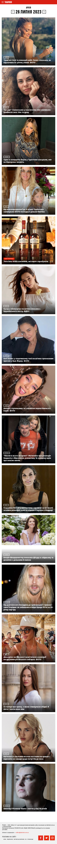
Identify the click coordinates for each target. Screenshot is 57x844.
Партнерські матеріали (19, 839)
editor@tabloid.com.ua (22, 832)
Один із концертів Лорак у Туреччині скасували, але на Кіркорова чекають (28, 160)
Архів (28, 7)
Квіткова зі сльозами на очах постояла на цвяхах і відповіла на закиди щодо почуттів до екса (27, 757)
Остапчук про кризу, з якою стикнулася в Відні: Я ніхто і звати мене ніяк (26, 708)
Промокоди (30, 839)
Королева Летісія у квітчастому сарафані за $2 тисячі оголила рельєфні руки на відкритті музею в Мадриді (28, 509)
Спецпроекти (10, 839)
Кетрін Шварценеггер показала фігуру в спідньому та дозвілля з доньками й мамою (28, 558)
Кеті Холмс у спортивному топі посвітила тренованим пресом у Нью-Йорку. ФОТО (28, 359)
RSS (26, 839)
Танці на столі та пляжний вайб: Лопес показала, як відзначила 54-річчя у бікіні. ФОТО (27, 61)
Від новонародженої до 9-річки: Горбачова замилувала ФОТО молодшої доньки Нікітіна (24, 210)
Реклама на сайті (9, 837)
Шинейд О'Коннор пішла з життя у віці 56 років (25, 808)
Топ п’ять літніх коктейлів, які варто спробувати (26, 261)
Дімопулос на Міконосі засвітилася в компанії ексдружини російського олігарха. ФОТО (25, 658)
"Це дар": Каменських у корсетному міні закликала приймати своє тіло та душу (27, 111)
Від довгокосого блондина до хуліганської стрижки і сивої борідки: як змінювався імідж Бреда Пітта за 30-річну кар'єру (28, 607)
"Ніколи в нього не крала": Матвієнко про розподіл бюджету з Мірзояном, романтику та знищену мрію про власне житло (27, 458)
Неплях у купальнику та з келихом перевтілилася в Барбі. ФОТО (27, 409)
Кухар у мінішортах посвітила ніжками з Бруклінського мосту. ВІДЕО (22, 310)
